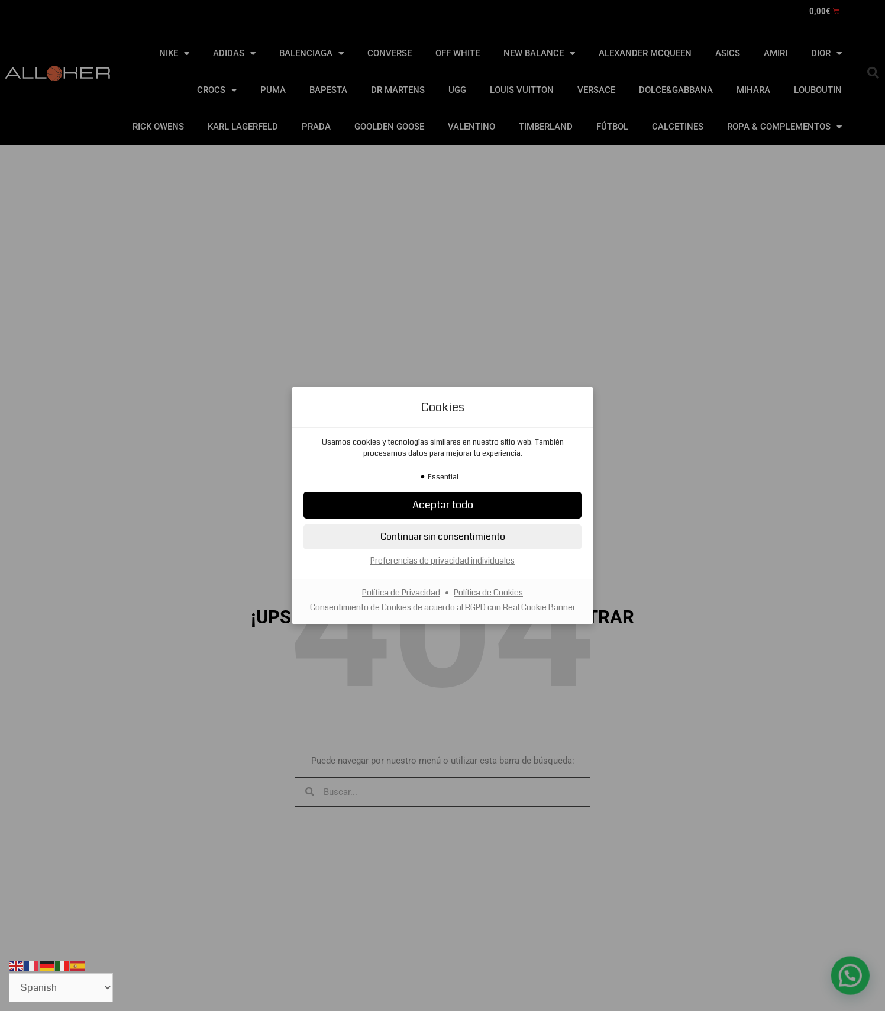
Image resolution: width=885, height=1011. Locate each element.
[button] (442, 505)
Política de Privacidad (401, 592)
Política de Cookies (488, 592)
